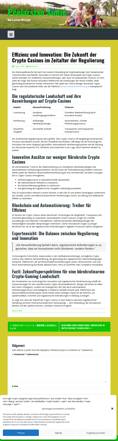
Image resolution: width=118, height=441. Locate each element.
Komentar (26, 354)
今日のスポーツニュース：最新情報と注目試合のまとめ (33, 327)
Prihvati (21, 432)
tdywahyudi (32, 66)
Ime (16, 386)
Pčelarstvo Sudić (37, 11)
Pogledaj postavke (96, 432)
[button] (112, 408)
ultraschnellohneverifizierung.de (75, 86)
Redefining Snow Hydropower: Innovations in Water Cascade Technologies (83, 327)
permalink (18, 310)
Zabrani (58, 432)
